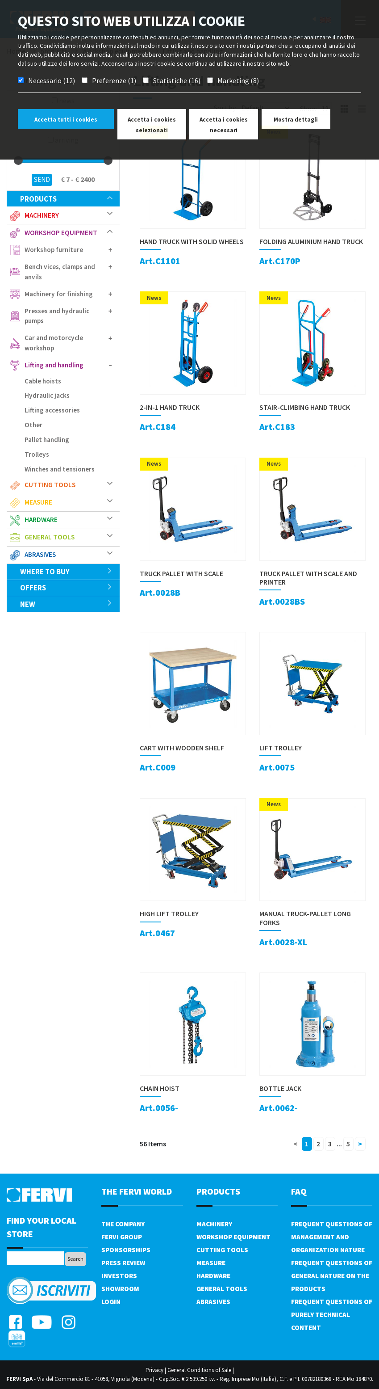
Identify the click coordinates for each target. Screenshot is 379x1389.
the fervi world (136, 1191)
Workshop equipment (61, 232)
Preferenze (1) (114, 80)
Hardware (41, 519)
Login (111, 1301)
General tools (50, 537)
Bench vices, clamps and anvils (60, 271)
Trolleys (37, 454)
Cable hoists (43, 381)
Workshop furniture (54, 249)
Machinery (42, 215)
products (66, 199)
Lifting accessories (52, 410)
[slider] (18, 160)
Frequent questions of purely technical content (331, 1314)
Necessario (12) (51, 80)
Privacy (154, 1370)
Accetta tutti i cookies (65, 119)
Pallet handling (47, 439)
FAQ (299, 1191)
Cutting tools (50, 484)
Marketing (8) (238, 80)
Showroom (120, 1288)
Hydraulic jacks (47, 395)
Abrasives (40, 554)
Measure (38, 502)
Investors (119, 1275)
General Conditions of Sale (199, 1370)
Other (33, 425)
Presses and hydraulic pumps (57, 316)
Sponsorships (125, 1250)
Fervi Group (121, 1237)
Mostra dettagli (296, 119)
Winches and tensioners (60, 469)
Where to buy (66, 572)
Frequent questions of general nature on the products (331, 1276)
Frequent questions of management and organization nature (331, 1237)
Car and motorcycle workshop (54, 342)
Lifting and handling (54, 365)
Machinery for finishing (59, 294)
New (66, 604)
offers (66, 588)
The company (123, 1224)
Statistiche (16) (176, 80)
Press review (123, 1263)
